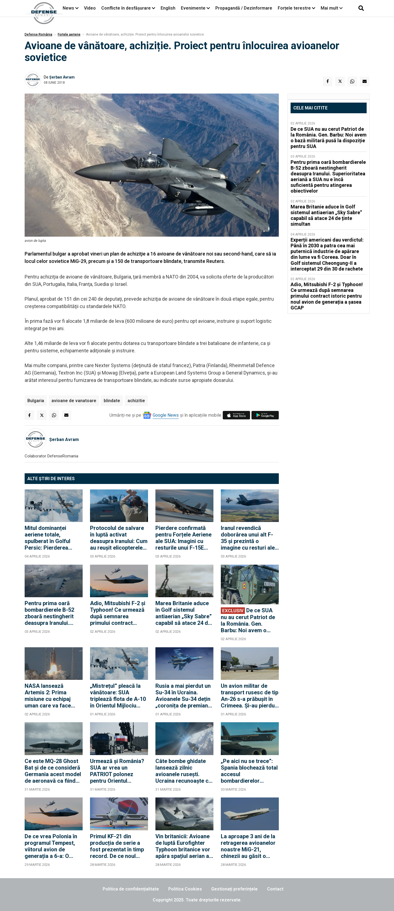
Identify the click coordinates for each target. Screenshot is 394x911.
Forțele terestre (294, 8)
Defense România (38, 34)
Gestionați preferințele (234, 889)
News (68, 8)
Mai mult (332, 8)
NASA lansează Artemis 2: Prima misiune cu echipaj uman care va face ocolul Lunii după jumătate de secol (48, 696)
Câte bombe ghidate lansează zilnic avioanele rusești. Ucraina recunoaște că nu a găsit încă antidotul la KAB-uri (183, 771)
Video (90, 8)
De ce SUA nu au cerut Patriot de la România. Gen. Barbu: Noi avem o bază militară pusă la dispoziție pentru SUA (248, 620)
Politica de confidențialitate (131, 889)
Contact (275, 889)
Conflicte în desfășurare (126, 8)
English (168, 8)
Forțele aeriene (69, 34)
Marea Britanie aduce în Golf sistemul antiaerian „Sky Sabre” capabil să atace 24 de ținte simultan (183, 613)
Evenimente (193, 8)
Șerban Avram (62, 77)
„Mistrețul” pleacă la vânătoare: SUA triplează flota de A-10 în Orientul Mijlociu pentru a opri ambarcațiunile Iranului (118, 696)
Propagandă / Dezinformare (243, 8)
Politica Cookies (185, 889)
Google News (166, 415)
